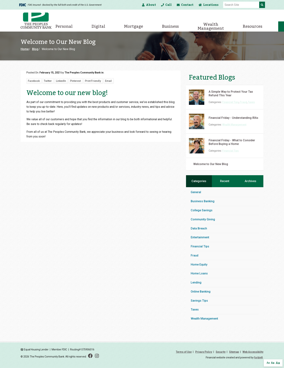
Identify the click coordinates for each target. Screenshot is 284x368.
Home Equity (199, 264)
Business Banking (202, 201)
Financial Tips (230, 102)
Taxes (251, 102)
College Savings (201, 210)
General (196, 192)
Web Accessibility (253, 351)
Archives (250, 181)
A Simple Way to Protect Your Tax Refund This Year (231, 93)
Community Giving (203, 219)
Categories (198, 181)
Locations (208, 5)
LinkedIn (61, 80)
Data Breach (199, 228)
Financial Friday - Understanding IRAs (233, 118)
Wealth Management (234, 124)
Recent (224, 181)
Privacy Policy (203, 351)
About (149, 5)
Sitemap (234, 351)
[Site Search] (241, 5)
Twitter (48, 80)
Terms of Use (184, 351)
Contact (185, 5)
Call (166, 5)
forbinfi (258, 357)
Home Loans (199, 273)
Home (25, 49)
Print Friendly (93, 80)
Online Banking (200, 291)
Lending (196, 282)
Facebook (34, 80)
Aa (268, 362)
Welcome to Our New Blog (210, 164)
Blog (35, 49)
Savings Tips (199, 300)
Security (220, 351)
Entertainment (200, 237)
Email (108, 80)
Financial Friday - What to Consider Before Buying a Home (232, 142)
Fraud (243, 102)
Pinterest (75, 80)
